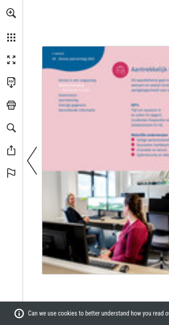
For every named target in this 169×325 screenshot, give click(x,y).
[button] (11, 13)
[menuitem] (11, 24)
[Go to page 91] (68, 100)
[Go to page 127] (73, 104)
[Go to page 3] (77, 80)
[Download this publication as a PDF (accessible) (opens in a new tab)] (11, 82)
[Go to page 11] (71, 84)
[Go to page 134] (77, 109)
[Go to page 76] (68, 95)
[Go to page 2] (58, 53)
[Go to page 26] (75, 90)
